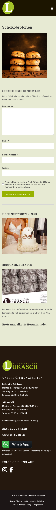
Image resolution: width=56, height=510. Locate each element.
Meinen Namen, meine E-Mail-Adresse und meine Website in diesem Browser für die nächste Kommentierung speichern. (27, 184)
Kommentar (8, 106)
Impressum (38, 504)
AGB (26, 501)
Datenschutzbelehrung (22, 504)
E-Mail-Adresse (9, 154)
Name (5, 140)
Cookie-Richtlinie (37, 501)
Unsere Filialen (16, 501)
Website (5, 168)
